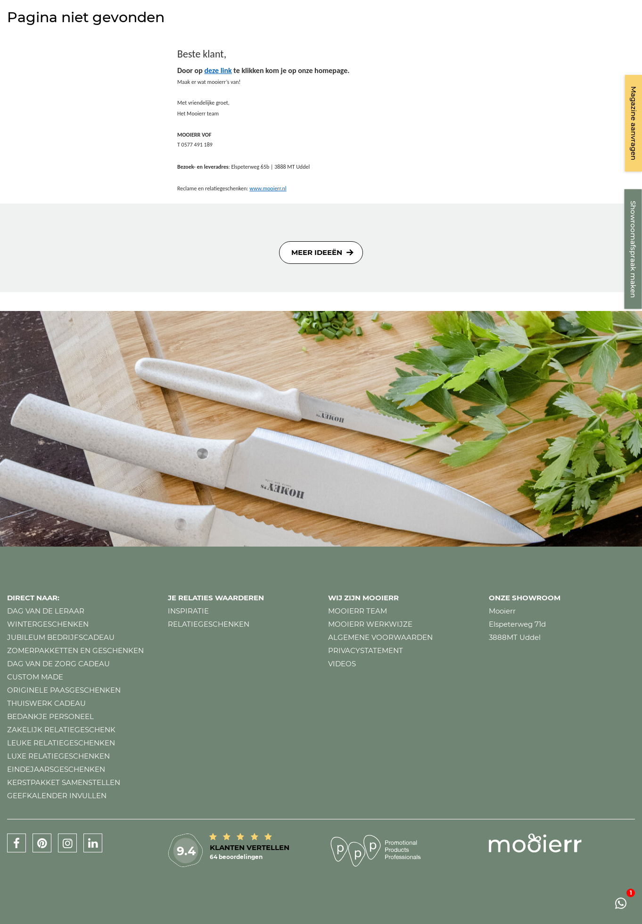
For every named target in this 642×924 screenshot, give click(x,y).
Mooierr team (357, 610)
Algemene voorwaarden (380, 637)
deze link (217, 70)
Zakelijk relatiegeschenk (61, 729)
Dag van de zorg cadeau (58, 663)
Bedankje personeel (50, 716)
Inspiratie (188, 610)
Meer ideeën (316, 252)
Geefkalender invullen (57, 795)
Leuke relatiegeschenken (61, 742)
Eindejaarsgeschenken (56, 769)
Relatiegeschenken (208, 624)
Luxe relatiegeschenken (58, 756)
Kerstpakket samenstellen (63, 782)
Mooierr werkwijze (370, 624)
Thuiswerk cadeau (46, 703)
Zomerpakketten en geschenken (75, 650)
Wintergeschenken (48, 624)
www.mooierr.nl (267, 188)
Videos (342, 663)
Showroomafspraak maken (633, 249)
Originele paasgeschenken (64, 690)
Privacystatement (365, 650)
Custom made (35, 676)
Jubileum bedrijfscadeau (61, 637)
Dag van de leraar (45, 610)
